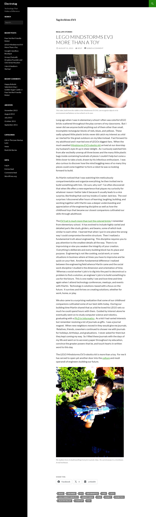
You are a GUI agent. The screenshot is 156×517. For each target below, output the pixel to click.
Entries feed (9, 169)
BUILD (61, 493)
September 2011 (11, 125)
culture (106, 357)
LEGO (112, 493)
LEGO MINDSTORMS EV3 (68, 497)
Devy (79, 48)
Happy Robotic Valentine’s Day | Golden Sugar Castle (12, 87)
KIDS (104, 493)
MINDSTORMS (87, 497)
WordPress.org (11, 176)
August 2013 (10, 114)
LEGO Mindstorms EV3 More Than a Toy (84, 39)
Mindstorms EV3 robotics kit (86, 145)
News (7, 146)
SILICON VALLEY (65, 501)
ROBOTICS (119, 497)
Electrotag (11, 3)
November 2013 (11, 110)
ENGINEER (71, 493)
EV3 (81, 493)
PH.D (99, 497)
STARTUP (79, 501)
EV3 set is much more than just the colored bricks (85, 220)
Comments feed (11, 172)
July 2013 (8, 117)
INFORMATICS (92, 493)
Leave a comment (95, 48)
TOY (88, 501)
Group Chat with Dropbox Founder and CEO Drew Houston (13, 60)
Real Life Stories (64, 32)
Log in (7, 165)
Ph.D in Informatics (84, 318)
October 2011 (10, 121)
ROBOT (108, 497)
